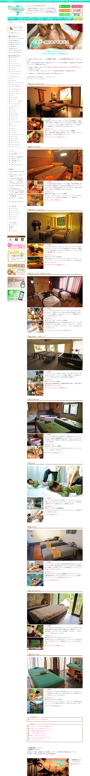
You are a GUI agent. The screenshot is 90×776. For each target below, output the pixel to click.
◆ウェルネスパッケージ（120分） (54, 699)
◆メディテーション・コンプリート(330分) (56, 320)
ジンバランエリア (14, 210)
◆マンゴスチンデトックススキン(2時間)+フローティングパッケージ (62, 573)
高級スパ (12, 226)
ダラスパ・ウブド (14, 138)
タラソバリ (12, 67)
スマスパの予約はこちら (52, 580)
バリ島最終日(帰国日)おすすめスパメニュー (41, 731)
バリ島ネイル (13, 162)
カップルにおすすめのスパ (36, 739)
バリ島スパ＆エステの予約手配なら (39, 719)
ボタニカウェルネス (14, 114)
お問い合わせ (50, 1)
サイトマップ (70, 1)
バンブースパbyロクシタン (16, 86)
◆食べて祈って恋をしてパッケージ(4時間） (56, 193)
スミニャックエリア (14, 214)
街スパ (11, 228)
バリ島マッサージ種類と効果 (16, 156)
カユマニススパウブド (15, 144)
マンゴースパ (13, 99)
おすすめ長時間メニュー (15, 40)
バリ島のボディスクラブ (15, 158)
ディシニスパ (13, 110)
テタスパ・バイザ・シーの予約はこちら (56, 387)
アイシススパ (13, 61)
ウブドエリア (13, 218)
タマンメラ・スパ (14, 118)
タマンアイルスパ (14, 97)
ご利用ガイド (80, 1)
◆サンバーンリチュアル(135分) (53, 256)
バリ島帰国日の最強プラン (16, 189)
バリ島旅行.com (11, 1)
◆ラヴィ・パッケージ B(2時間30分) (54, 508)
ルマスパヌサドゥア (14, 63)
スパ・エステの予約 (20, 22)
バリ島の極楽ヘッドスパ (15, 160)
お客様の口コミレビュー (15, 33)
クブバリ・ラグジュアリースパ (17, 82)
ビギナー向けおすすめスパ (16, 50)
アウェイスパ (13, 125)
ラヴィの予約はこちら (52, 514)
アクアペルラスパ (14, 116)
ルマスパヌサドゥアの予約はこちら (55, 264)
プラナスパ (12, 108)
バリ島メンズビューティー (16, 164)
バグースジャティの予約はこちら (55, 645)
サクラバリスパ (13, 69)
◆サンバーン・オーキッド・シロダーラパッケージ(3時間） (60, 130)
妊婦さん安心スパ (14, 48)
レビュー (41, 1)
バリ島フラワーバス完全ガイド (17, 201)
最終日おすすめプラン (15, 44)
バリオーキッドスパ (14, 91)
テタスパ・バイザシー (15, 93)
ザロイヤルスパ (13, 140)
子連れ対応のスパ (14, 46)
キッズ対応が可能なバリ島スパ (38, 733)
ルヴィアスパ (13, 112)
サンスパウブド (13, 130)
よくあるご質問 (60, 1)
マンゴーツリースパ (14, 146)
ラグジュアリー (13, 225)
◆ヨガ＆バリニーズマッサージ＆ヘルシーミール (57, 637)
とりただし (39, 748)
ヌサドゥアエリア (14, 208)
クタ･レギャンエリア (15, 212)
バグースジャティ (14, 136)
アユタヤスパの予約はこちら (53, 452)
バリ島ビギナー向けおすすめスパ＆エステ (40, 737)
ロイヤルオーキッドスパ (15, 65)
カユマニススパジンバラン (16, 84)
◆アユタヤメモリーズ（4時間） (53, 446)
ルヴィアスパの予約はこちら (53, 705)
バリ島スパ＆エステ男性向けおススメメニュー (42, 728)
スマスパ (12, 95)
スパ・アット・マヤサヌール (16, 101)
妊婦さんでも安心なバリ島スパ (38, 735)
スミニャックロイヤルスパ (16, 121)
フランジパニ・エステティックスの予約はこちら (59, 330)
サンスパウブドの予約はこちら (54, 200)
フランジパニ (13, 59)
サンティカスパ (13, 132)
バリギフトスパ (13, 119)
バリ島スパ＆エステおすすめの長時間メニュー (42, 726)
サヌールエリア (13, 216)
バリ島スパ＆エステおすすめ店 (36, 78)
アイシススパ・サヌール (15, 103)
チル (11, 123)
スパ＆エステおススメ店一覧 (16, 38)
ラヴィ (11, 78)
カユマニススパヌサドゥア (16, 71)
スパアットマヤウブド (15, 142)
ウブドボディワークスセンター (17, 134)
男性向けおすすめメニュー (16, 42)
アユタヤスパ (13, 80)
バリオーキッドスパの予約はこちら (55, 137)
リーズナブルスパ (14, 230)
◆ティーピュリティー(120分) (52, 381)
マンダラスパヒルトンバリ (16, 73)
